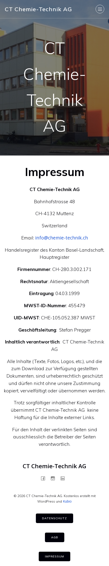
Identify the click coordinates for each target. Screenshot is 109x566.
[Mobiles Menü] (100, 9)
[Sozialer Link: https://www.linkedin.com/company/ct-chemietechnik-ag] (64, 478)
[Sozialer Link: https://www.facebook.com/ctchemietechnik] (45, 478)
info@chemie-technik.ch (61, 237)
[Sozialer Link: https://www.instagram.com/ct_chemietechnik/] (55, 478)
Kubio (67, 501)
